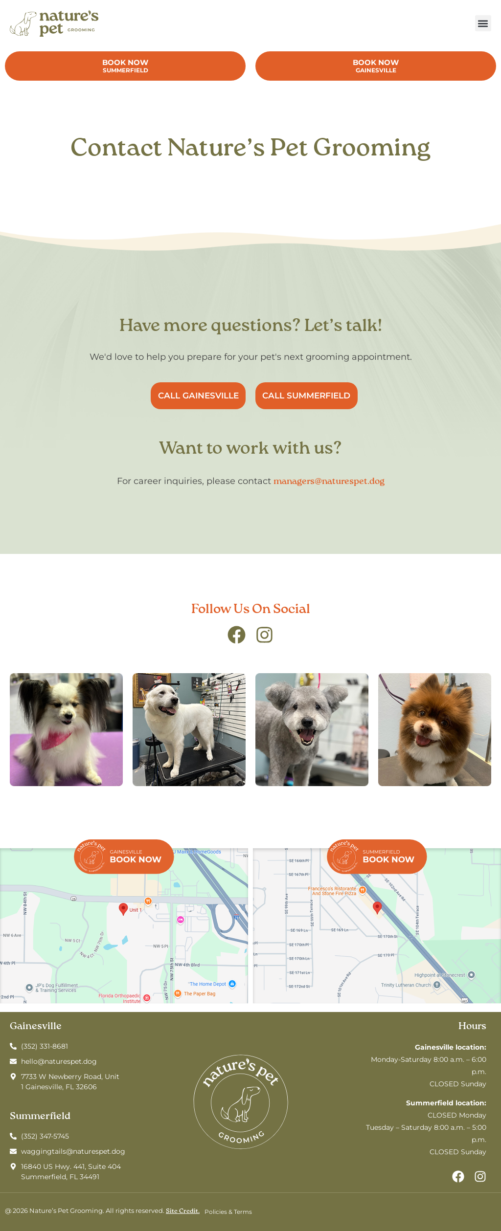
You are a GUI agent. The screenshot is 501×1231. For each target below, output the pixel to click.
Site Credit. (183, 1211)
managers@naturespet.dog (329, 481)
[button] (483, 23)
